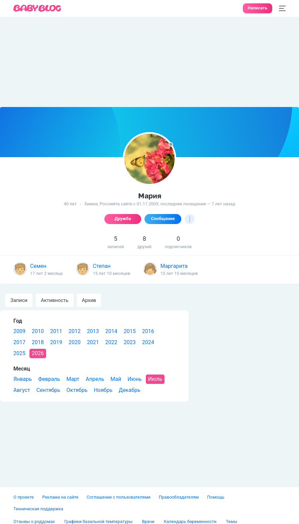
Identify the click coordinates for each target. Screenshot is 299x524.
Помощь (215, 497)
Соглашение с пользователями (118, 497)
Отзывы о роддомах (34, 521)
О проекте (23, 497)
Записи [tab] (18, 300)
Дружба (122, 218)
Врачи (148, 521)
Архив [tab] (89, 300)
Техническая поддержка (38, 508)
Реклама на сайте (60, 497)
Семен (38, 266)
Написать (257, 7)
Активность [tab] (55, 300)
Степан (101, 266)
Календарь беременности (191, 521)
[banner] (37, 8)
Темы (231, 521)
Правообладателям (179, 497)
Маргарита (174, 266)
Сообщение (163, 218)
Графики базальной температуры (98, 521)
